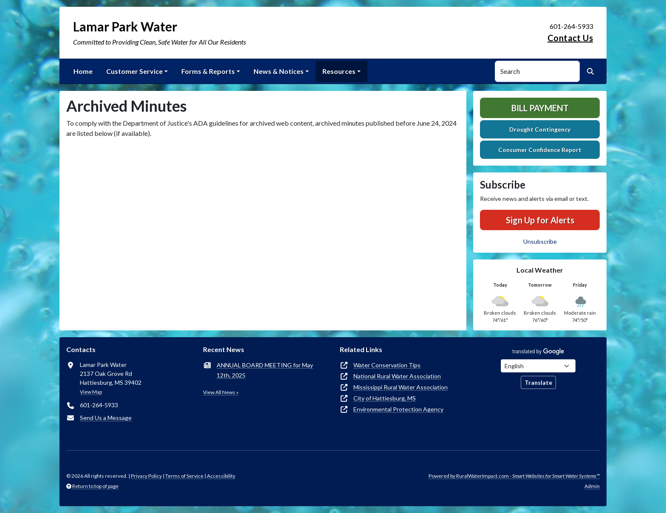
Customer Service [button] (134, 71)
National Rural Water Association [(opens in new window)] (397, 376)
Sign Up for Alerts (540, 220)
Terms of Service (184, 476)
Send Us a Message (106, 417)
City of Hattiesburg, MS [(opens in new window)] (384, 398)
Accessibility (221, 476)
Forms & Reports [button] (208, 71)
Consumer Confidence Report (539, 149)
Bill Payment (540, 108)
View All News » (221, 392)
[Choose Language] (538, 365)
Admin (592, 486)
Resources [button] (339, 71)
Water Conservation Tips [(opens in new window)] (386, 365)
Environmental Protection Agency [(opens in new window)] (398, 409)
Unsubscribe (540, 241)
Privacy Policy (146, 476)
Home (83, 71)
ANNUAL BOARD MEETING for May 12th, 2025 (265, 370)
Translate (538, 382)
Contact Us (570, 38)
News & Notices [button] (279, 71)
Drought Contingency (539, 129)
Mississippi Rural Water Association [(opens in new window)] (400, 387)
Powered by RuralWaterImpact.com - (514, 476)
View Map (91, 392)
